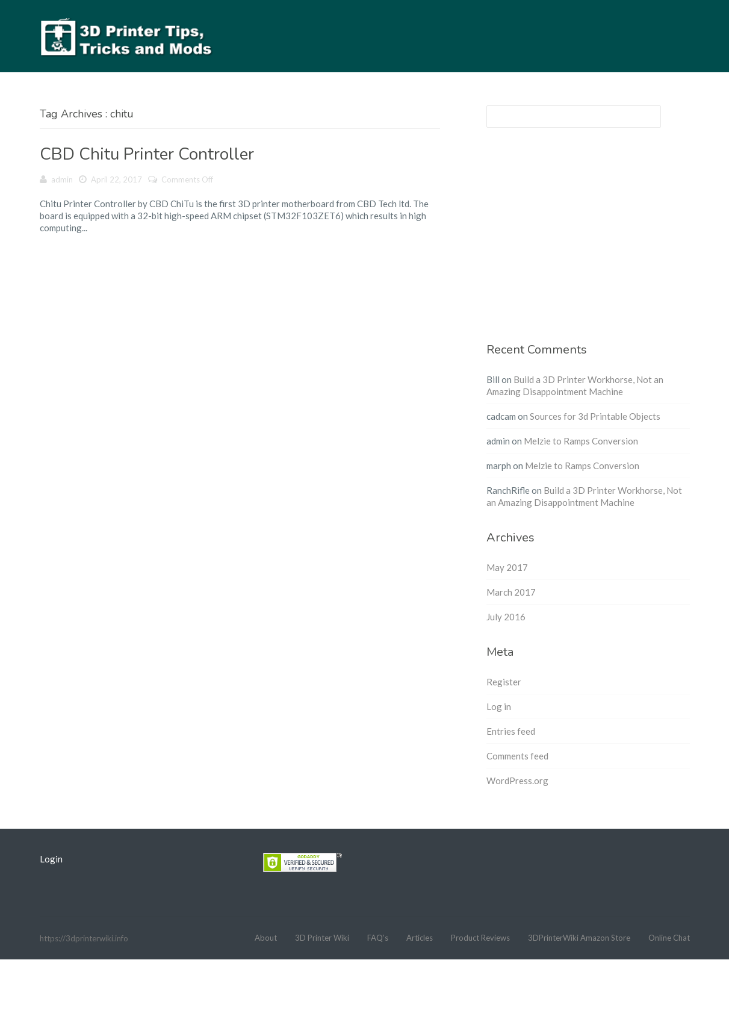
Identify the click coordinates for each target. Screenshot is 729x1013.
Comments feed (517, 755)
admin (62, 179)
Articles (419, 938)
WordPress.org (517, 780)
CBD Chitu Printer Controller (147, 154)
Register (503, 681)
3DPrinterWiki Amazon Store (579, 938)
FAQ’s (377, 938)
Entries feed (510, 731)
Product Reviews (480, 938)
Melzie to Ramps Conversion (581, 440)
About (266, 938)
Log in (498, 706)
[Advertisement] (588, 242)
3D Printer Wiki (322, 938)
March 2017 (511, 592)
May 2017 (507, 567)
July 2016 (506, 616)
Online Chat (669, 938)
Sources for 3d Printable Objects (595, 416)
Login (51, 858)
